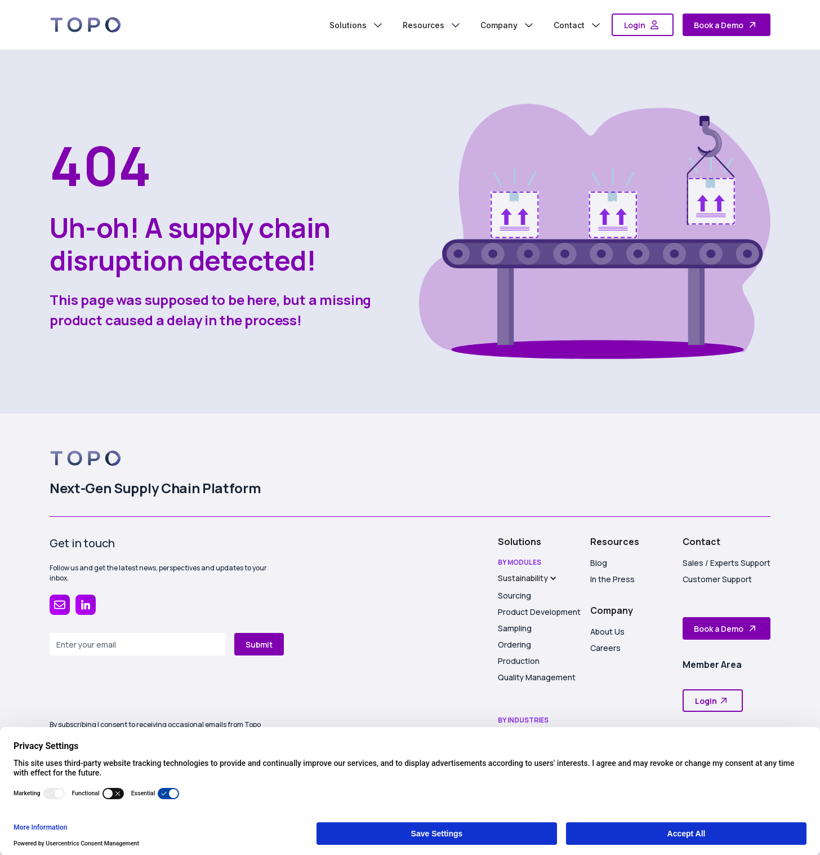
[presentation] (135, 682)
